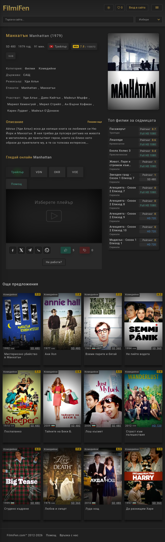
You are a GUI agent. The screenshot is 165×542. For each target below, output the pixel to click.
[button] (108, 7)
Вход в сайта (137, 7)
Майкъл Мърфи (76, 97)
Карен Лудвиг (17, 110)
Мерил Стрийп (50, 104)
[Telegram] (29, 250)
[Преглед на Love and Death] (62, 484)
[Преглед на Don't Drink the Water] (143, 329)
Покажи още (95, 121)
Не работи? (54, 262)
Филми (30, 68)
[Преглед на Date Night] (103, 484)
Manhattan (29, 88)
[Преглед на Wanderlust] (143, 406)
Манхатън (47, 88)
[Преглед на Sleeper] (22, 406)
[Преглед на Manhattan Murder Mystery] (22, 329)
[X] (21, 250)
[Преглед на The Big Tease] (22, 484)
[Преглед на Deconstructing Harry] (143, 484)
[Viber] (38, 250)
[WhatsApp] (47, 250)
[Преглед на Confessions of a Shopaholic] (62, 406)
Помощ (51, 535)
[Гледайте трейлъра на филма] (58, 46)
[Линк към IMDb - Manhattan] (84, 46)
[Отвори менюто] (157, 7)
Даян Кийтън (51, 97)
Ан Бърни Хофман (78, 104)
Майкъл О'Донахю (45, 110)
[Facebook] (12, 250)
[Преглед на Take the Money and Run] (103, 329)
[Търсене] (68, 19)
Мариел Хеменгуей (21, 104)
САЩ (26, 75)
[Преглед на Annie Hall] (62, 329)
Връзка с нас (69, 535)
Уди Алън (31, 81)
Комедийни (47, 68)
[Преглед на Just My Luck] (103, 406)
